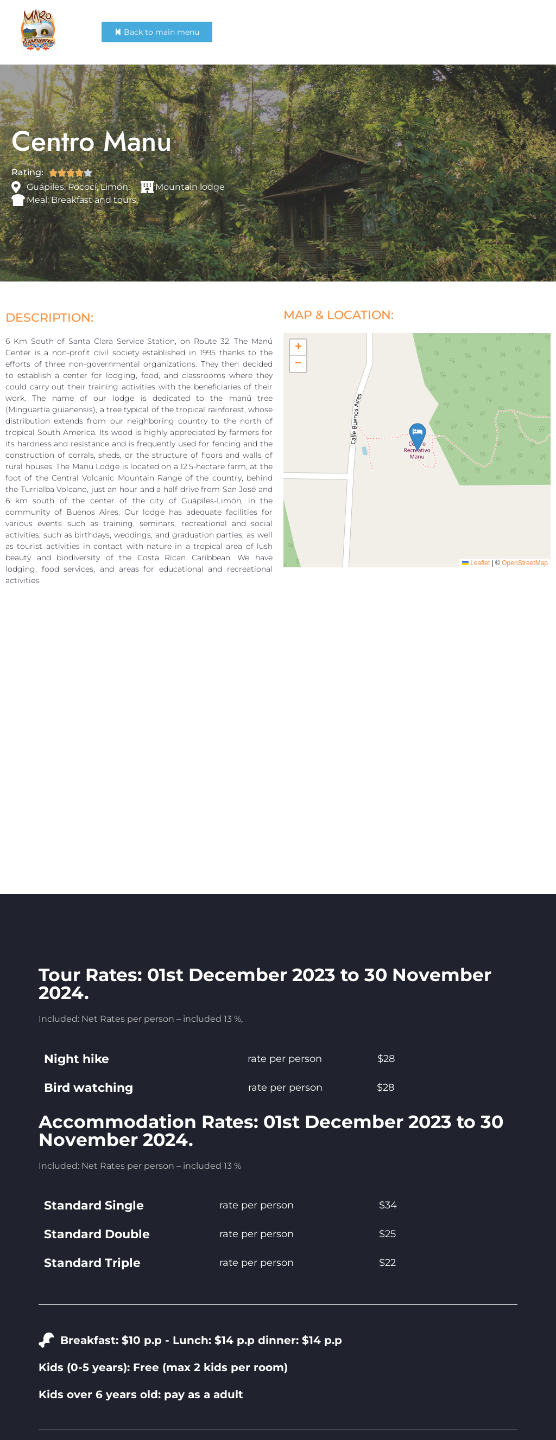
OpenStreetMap (525, 563)
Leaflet (476, 563)
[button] (298, 348)
